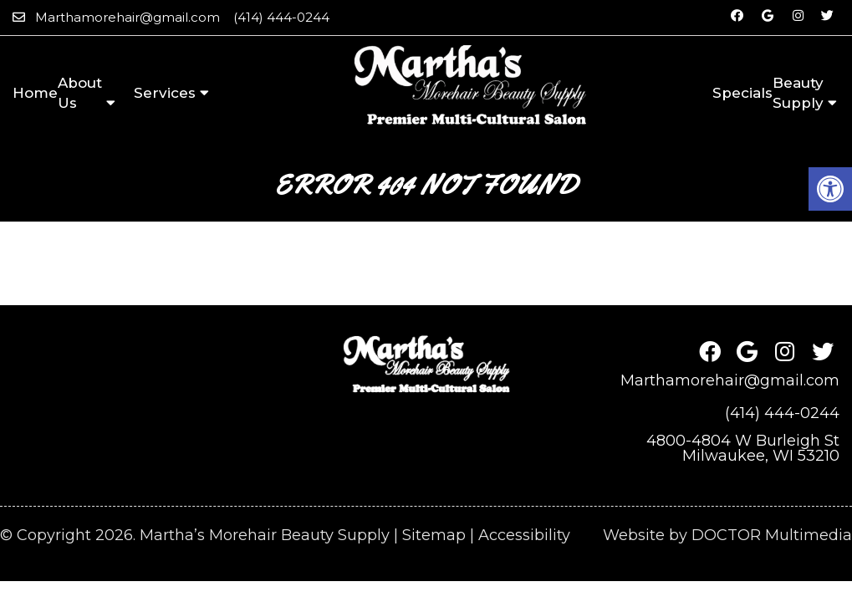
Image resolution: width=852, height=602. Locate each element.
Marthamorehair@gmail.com (127, 17)
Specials (742, 92)
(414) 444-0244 (281, 17)
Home (35, 92)
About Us (80, 92)
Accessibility (524, 493)
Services (165, 92)
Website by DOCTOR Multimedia (727, 493)
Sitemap (434, 493)
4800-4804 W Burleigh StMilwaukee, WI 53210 (742, 406)
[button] (830, 189)
